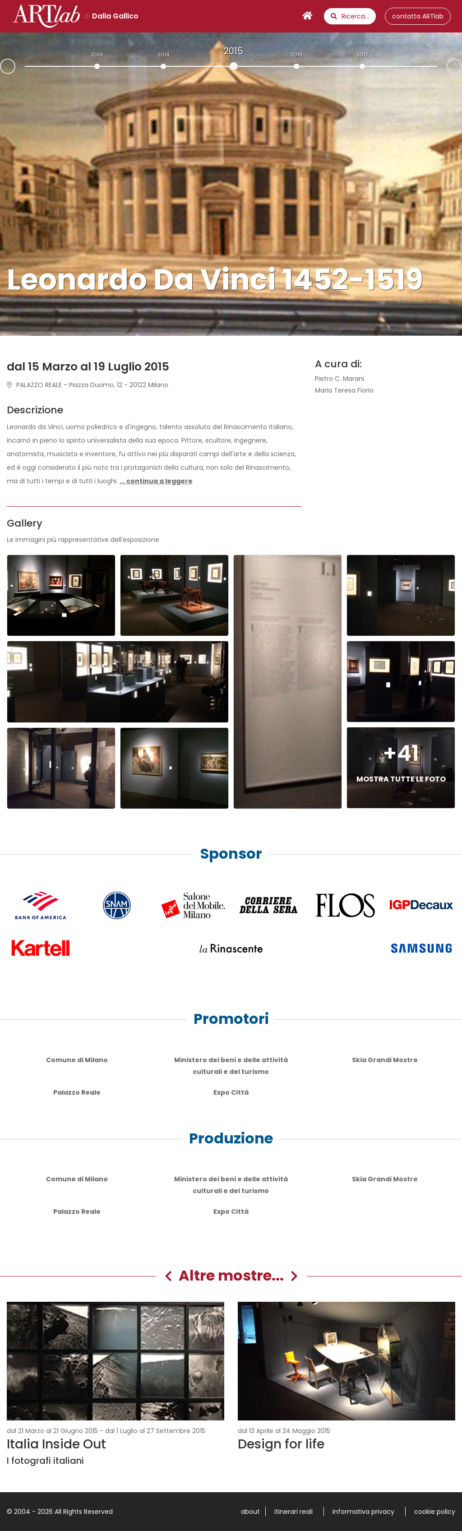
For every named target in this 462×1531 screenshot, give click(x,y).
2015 (233, 51)
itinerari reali (293, 1511)
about (250, 1511)
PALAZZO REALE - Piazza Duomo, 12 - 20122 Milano (87, 384)
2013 (97, 54)
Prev (0, 67)
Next (461, 65)
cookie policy (434, 1511)
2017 (362, 54)
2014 (163, 54)
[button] (156, 481)
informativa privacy (363, 1511)
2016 (297, 54)
